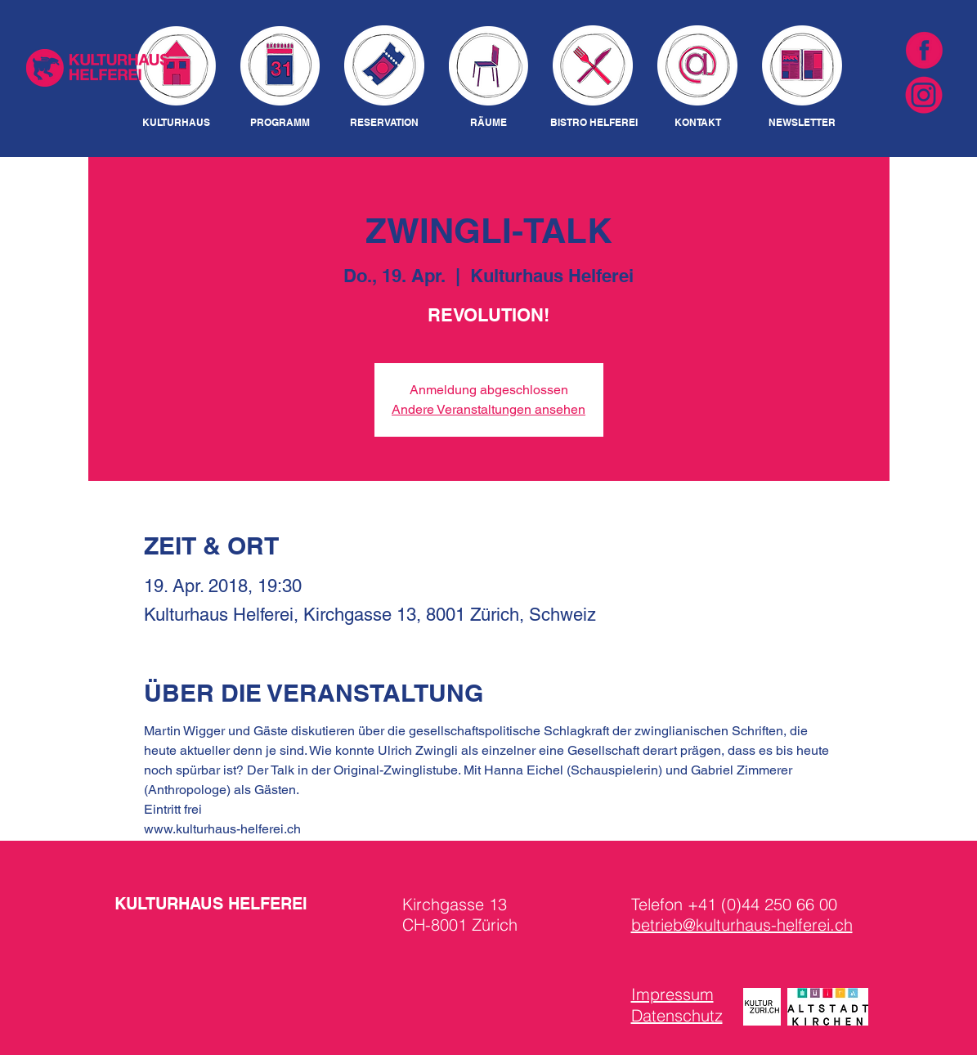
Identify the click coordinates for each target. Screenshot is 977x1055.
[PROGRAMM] (280, 123)
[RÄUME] (488, 123)
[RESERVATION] (384, 123)
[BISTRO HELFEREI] (594, 123)
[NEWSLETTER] (802, 123)
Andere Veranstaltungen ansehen (488, 409)
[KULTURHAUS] (176, 123)
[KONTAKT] (698, 123)
